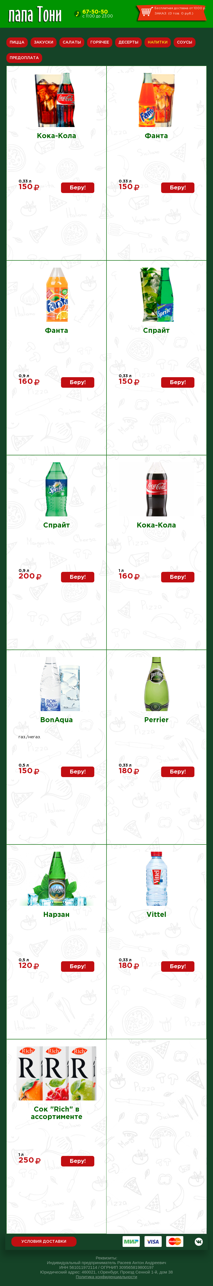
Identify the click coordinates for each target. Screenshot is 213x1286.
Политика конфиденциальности (106, 1276)
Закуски (43, 42)
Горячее (99, 42)
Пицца (17, 42)
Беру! (78, 187)
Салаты (72, 42)
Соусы (184, 42)
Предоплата (24, 58)
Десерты (128, 42)
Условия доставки (43, 1241)
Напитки (158, 42)
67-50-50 (95, 11)
